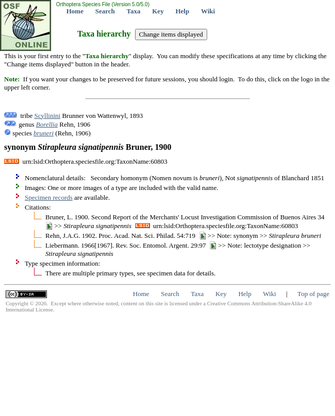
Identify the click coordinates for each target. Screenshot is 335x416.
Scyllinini (48, 115)
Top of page (313, 294)
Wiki (208, 11)
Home (74, 11)
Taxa (134, 11)
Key (157, 11)
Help (182, 11)
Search (105, 11)
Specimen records (49, 197)
